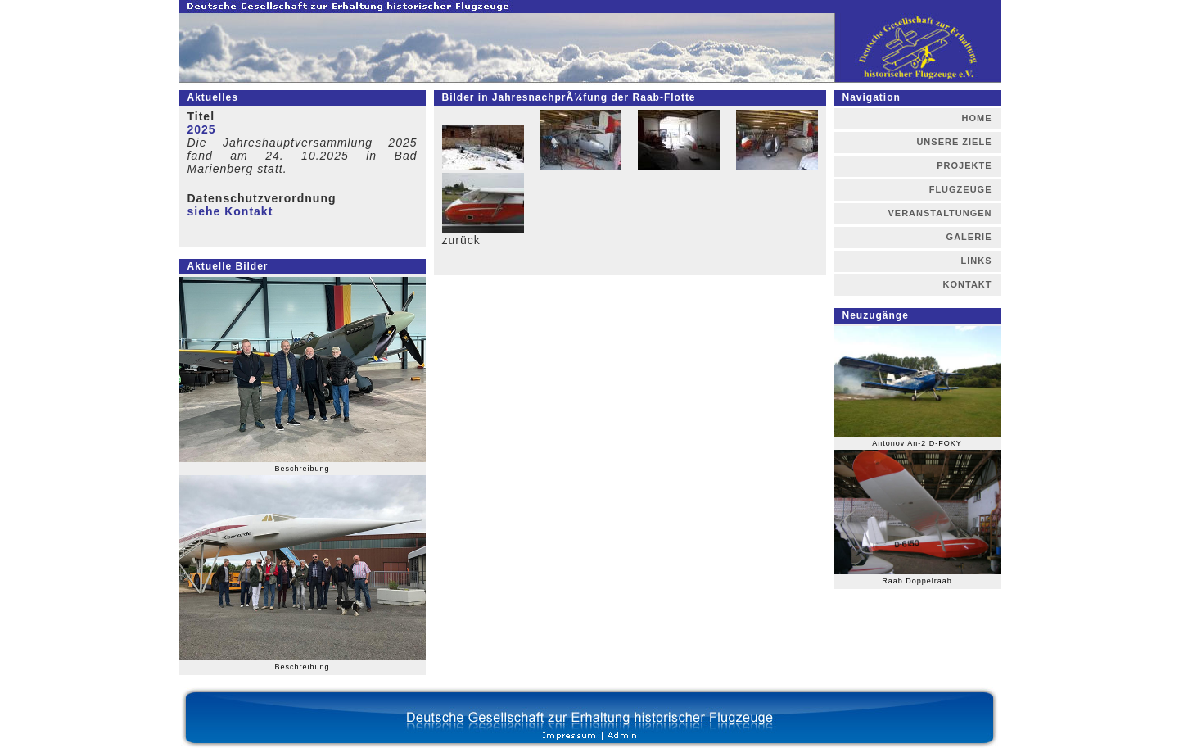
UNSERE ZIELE (954, 142)
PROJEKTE (964, 165)
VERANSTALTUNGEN (940, 213)
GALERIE (969, 237)
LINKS (976, 260)
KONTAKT (967, 284)
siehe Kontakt (230, 211)
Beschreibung (301, 469)
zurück (461, 240)
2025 (201, 129)
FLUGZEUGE (960, 189)
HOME (977, 118)
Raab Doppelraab (917, 581)
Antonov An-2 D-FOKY (917, 443)
